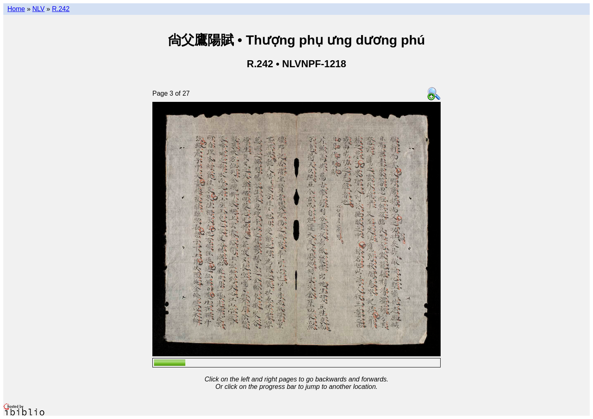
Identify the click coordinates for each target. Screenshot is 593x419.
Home (16, 8)
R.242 (61, 8)
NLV (38, 8)
